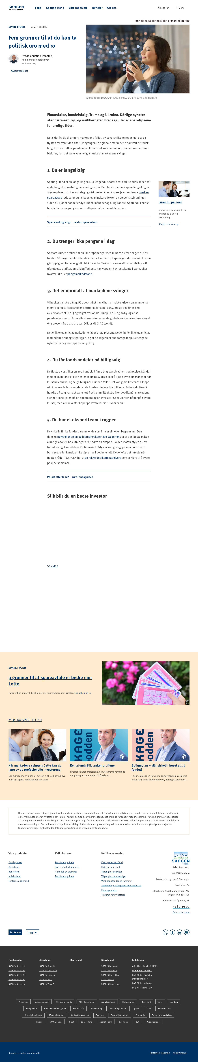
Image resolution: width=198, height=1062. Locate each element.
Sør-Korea (123, 1021)
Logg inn (32, 932)
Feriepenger (31, 1008)
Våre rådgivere (78, 8)
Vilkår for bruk (179, 1052)
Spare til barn (105, 1021)
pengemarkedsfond (79, 274)
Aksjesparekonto (64, 1001)
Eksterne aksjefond (19, 881)
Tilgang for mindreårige (113, 876)
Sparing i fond (55, 8)
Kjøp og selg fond (110, 867)
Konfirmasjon (164, 1008)
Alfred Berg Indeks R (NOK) (144, 966)
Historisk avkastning (66, 871)
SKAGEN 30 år (56, 1021)
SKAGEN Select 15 (17, 984)
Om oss (111, 8)
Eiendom (174, 1001)
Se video (52, 566)
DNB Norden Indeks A (142, 987)
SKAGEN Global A (47, 966)
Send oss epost (181, 912)
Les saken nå (83, 693)
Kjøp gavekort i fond (112, 862)
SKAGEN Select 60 (17, 975)
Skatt (71, 1021)
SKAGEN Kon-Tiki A (48, 970)
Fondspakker (15, 862)
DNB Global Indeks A (142, 983)
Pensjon (100, 1015)
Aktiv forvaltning (86, 1001)
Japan (137, 1008)
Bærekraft (146, 1001)
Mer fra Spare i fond (25, 719)
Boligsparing (128, 1001)
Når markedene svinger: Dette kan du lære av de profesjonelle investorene (35, 767)
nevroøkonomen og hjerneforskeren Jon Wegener (88, 436)
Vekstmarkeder (153, 1021)
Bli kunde (15, 932)
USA (137, 1021)
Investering (96, 1008)
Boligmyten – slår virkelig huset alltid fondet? (158, 767)
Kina (149, 1008)
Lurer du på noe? (170, 202)
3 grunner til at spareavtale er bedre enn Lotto (50, 680)
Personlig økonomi (120, 1015)
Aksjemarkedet (42, 1001)
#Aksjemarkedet (19, 71)
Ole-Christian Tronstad (38, 56)
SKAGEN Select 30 (17, 979)
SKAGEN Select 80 (17, 970)
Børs (160, 1001)
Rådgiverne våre (169, 224)
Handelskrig (78, 1008)
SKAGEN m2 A (45, 979)
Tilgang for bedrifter (111, 871)
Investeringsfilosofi (118, 1008)
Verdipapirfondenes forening (116, 881)
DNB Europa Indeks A (142, 970)
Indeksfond (15, 876)
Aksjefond (14, 867)
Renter (39, 1021)
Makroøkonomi (56, 1015)
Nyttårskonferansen (80, 1015)
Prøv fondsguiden (64, 862)
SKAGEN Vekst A (46, 984)
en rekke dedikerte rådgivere (103, 457)
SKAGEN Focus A (47, 975)
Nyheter (97, 8)
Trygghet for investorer (113, 895)
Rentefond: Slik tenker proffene (92, 765)
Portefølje (140, 1015)
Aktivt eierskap (108, 1001)
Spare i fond (17, 27)
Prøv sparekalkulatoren (67, 867)
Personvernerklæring (160, 1052)
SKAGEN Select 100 (17, 966)
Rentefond (14, 871)
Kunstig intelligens (33, 1015)
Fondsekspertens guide (55, 1008)
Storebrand (107, 960)
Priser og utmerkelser (162, 1015)
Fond (38, 8)
